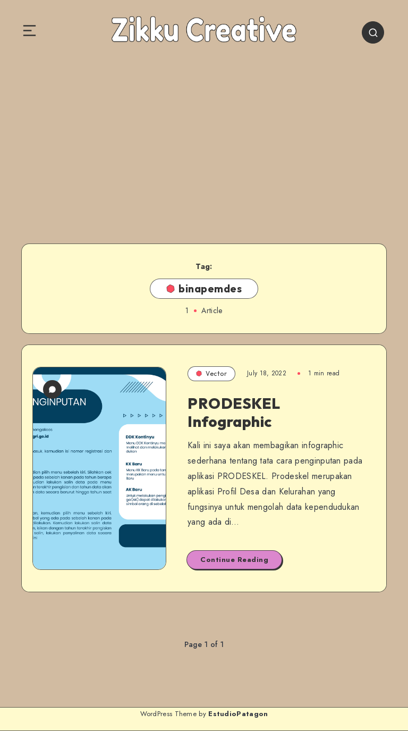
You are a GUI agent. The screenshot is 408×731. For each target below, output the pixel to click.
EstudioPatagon (238, 714)
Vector (211, 373)
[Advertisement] (204, 142)
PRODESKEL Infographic (234, 412)
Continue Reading (234, 559)
